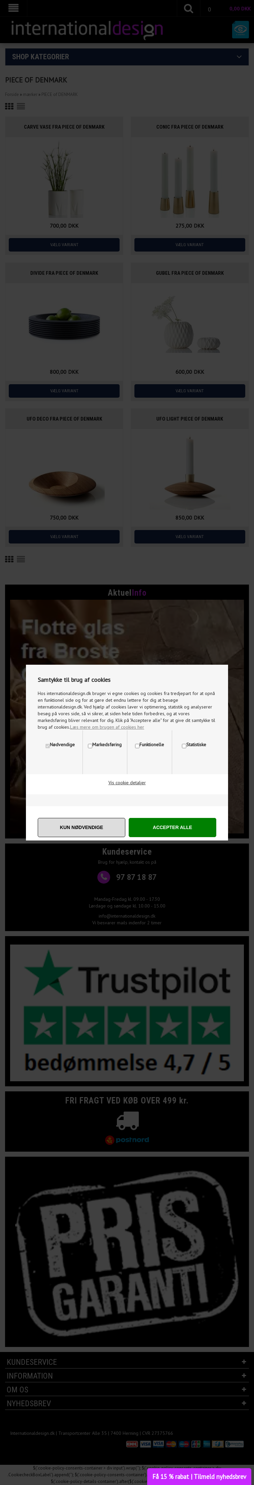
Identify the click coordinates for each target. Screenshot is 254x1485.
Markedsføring (107, 744)
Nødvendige (62, 744)
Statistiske (196, 744)
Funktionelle (151, 744)
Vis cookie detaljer (127, 783)
